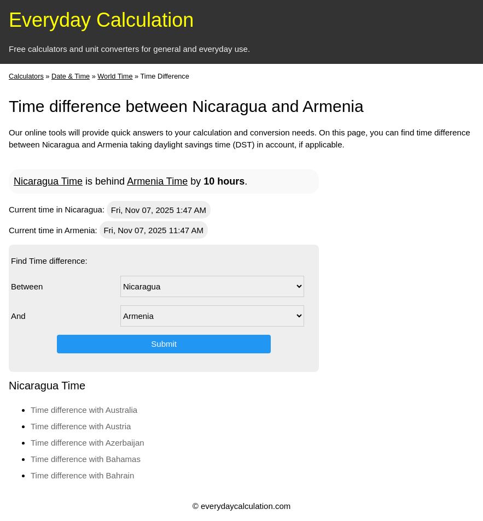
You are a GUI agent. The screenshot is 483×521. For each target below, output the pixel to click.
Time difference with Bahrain (82, 475)
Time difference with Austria (81, 426)
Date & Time (70, 76)
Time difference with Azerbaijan (87, 442)
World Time (114, 76)
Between (27, 286)
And (18, 316)
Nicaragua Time (48, 181)
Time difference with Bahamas (86, 459)
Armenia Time (157, 181)
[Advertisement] (430, 323)
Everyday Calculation (101, 20)
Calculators (26, 76)
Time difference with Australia (84, 410)
